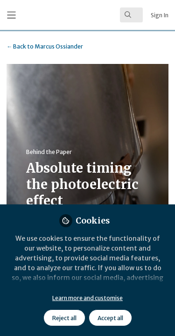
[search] (131, 14)
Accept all (110, 318)
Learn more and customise (87, 297)
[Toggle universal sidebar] (11, 15)
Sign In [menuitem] (159, 15)
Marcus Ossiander (45, 46)
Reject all (64, 318)
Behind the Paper (49, 151)
